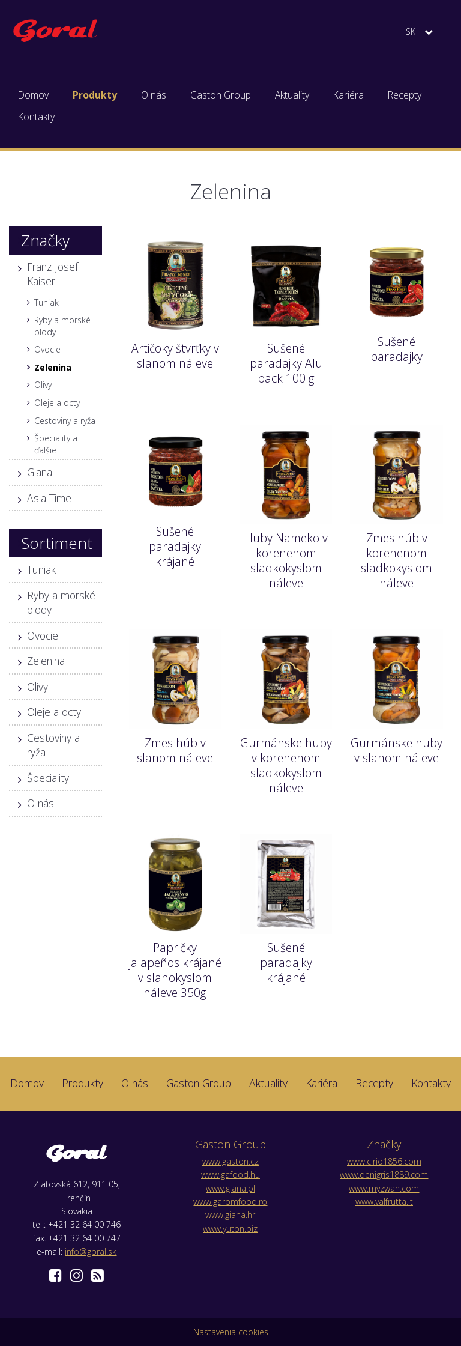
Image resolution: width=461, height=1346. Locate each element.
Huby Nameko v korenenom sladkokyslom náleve (286, 560)
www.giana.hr (230, 1214)
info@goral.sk (90, 1251)
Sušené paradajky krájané (175, 546)
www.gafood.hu (230, 1174)
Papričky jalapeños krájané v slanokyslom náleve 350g (175, 970)
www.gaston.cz (230, 1161)
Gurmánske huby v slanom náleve (396, 750)
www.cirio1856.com (384, 1161)
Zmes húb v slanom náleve (175, 750)
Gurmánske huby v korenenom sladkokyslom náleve (286, 765)
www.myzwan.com (384, 1188)
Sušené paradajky (396, 349)
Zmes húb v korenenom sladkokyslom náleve (396, 560)
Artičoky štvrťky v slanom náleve (175, 355)
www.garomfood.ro (230, 1201)
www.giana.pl (230, 1188)
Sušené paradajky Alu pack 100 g (286, 363)
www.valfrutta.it (384, 1201)
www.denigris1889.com (384, 1174)
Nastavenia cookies (230, 1332)
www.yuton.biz (230, 1228)
